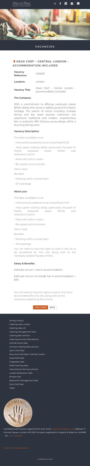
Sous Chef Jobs (16, 384)
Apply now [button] (40, 307)
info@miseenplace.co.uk (62, 429)
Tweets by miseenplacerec (16, 448)
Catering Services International (24, 339)
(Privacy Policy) (16, 320)
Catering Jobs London (19, 324)
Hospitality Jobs (16, 362)
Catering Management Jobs (22, 332)
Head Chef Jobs (16, 358)
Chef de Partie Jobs (18, 343)
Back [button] (52, 307)
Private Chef (15, 377)
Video (12, 388)
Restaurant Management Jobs (23, 380)
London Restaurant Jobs (20, 373)
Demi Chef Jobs (16, 350)
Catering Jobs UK (17, 328)
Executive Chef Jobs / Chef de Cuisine (27, 354)
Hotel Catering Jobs (18, 365)
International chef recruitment (23, 369)
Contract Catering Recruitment (24, 347)
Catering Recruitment (19, 335)
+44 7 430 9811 (15, 436)
